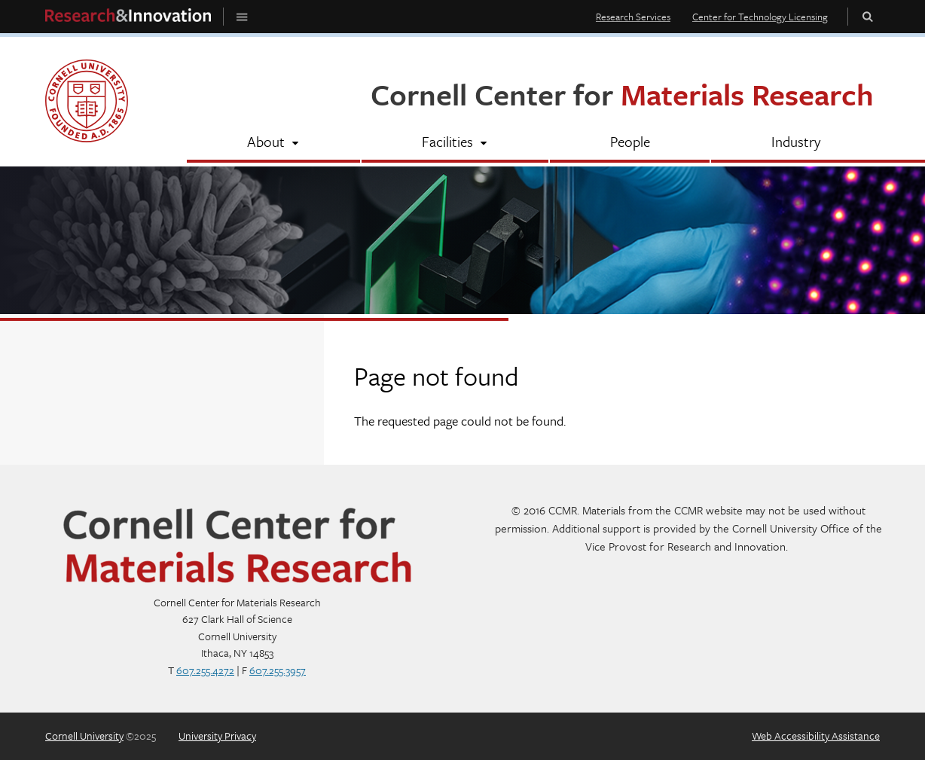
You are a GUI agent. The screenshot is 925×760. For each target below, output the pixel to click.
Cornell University (84, 735)
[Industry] (795, 143)
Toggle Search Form (868, 16)
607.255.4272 (205, 670)
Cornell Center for (622, 93)
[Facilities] (455, 143)
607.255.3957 (277, 670)
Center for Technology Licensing (760, 16)
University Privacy (217, 735)
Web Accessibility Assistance (816, 735)
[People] (630, 143)
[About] (273, 143)
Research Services (633, 16)
